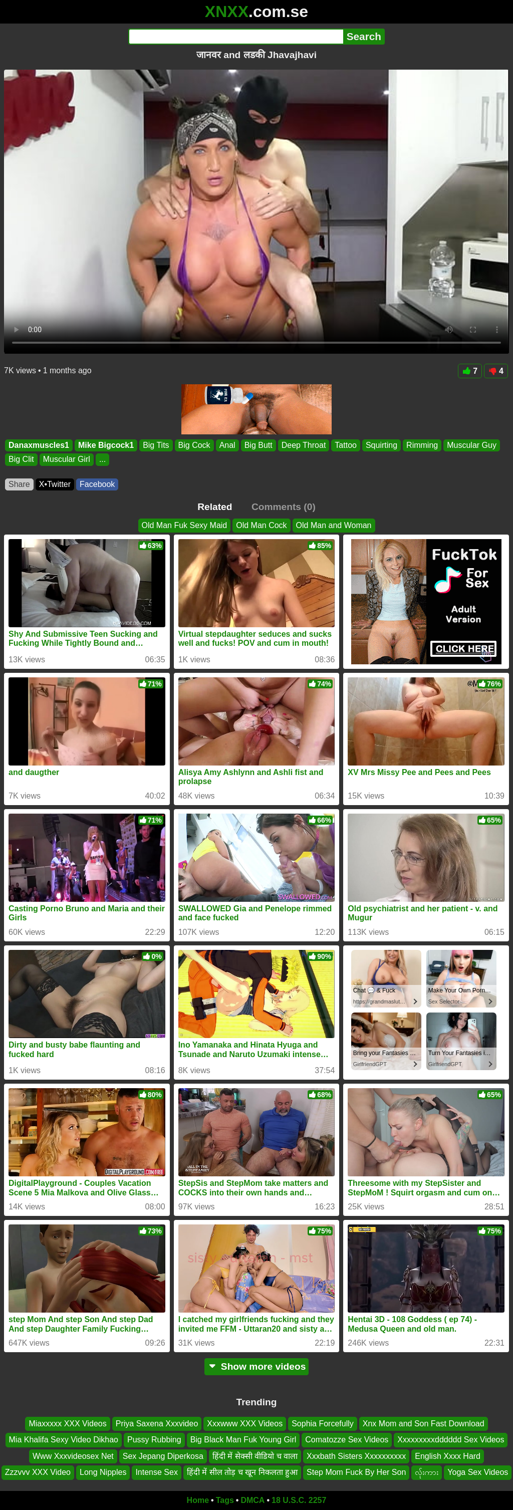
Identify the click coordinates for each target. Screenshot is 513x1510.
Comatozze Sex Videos (346, 1439)
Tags (225, 1500)
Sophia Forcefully (323, 1423)
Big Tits (156, 445)
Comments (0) (283, 506)
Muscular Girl (66, 459)
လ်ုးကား (426, 1472)
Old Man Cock (261, 525)
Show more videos (256, 1366)
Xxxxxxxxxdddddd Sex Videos (450, 1439)
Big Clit (21, 459)
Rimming (422, 445)
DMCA (252, 1500)
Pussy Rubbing (154, 1439)
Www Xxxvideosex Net (73, 1455)
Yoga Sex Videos (477, 1472)
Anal (227, 445)
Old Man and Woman (334, 525)
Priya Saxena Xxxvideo (157, 1423)
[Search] (235, 37)
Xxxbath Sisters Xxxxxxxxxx (356, 1455)
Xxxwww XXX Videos (245, 1423)
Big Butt (258, 445)
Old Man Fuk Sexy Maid (184, 525)
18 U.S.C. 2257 (299, 1500)
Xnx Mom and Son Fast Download (423, 1423)
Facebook (97, 484)
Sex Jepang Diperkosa (163, 1455)
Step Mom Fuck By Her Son (356, 1472)
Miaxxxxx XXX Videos (67, 1423)
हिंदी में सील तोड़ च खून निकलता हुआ (242, 1472)
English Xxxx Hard (447, 1455)
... (102, 459)
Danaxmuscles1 (39, 445)
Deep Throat (304, 445)
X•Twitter (55, 484)
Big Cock (194, 445)
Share (19, 484)
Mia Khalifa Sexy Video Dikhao (64, 1439)
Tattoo (346, 445)
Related (214, 506)
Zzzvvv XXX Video (38, 1472)
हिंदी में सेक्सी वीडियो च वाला (255, 1455)
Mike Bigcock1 (106, 445)
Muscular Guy (471, 445)
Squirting (381, 445)
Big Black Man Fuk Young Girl (243, 1439)
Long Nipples (103, 1472)
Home (198, 1500)
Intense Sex (156, 1472)
